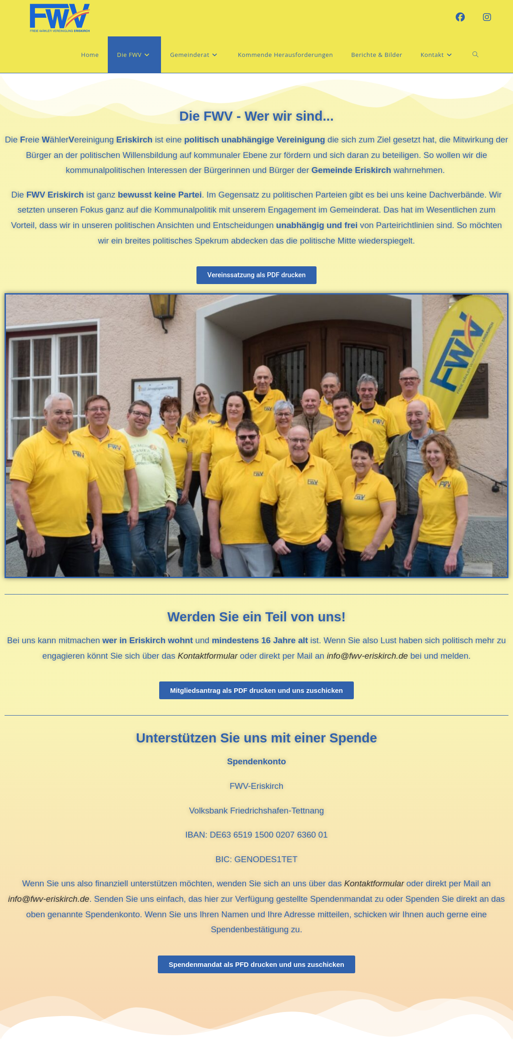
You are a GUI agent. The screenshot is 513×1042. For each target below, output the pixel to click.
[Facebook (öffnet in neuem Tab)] (460, 17)
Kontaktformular (374, 883)
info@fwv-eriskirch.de (368, 656)
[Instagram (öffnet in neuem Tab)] (487, 17)
